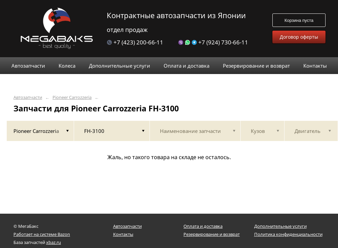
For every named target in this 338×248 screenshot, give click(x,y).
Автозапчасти (27, 97)
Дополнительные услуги (280, 226)
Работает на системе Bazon (41, 234)
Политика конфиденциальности (288, 234)
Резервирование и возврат (211, 234)
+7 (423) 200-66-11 (135, 42)
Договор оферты (299, 37)
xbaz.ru (53, 242)
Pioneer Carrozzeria (72, 97)
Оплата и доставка (203, 226)
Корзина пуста (298, 20)
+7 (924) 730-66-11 (213, 42)
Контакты (123, 234)
